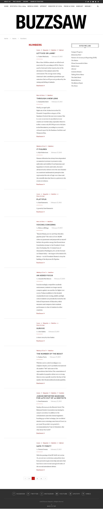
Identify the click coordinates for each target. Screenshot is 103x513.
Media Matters (76, 80)
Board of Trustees (37, 1)
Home (6, 6)
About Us (7, 1)
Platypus (42, 200)
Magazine (46, 50)
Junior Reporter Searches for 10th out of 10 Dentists (51, 400)
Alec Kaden (41, 333)
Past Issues (17, 1)
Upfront (43, 6)
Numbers (54, 50)
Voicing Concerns (46, 226)
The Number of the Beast (50, 355)
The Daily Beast (76, 77)
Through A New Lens (48, 99)
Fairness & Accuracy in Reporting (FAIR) (84, 58)
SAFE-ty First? (44, 450)
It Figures (42, 150)
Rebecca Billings (43, 229)
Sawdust (79, 6)
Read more (41, 86)
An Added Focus (45, 277)
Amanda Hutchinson (44, 280)
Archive (25, 1)
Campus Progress (77, 52)
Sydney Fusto (42, 359)
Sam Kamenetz (43, 203)
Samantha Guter (43, 102)
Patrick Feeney (43, 453)
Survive (41, 330)
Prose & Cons (69, 6)
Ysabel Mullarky (43, 57)
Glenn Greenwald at (79, 63)
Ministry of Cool (55, 6)
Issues (14, 38)
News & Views (33, 6)
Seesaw (88, 6)
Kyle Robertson (43, 153)
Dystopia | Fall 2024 (18, 6)
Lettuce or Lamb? (46, 53)
